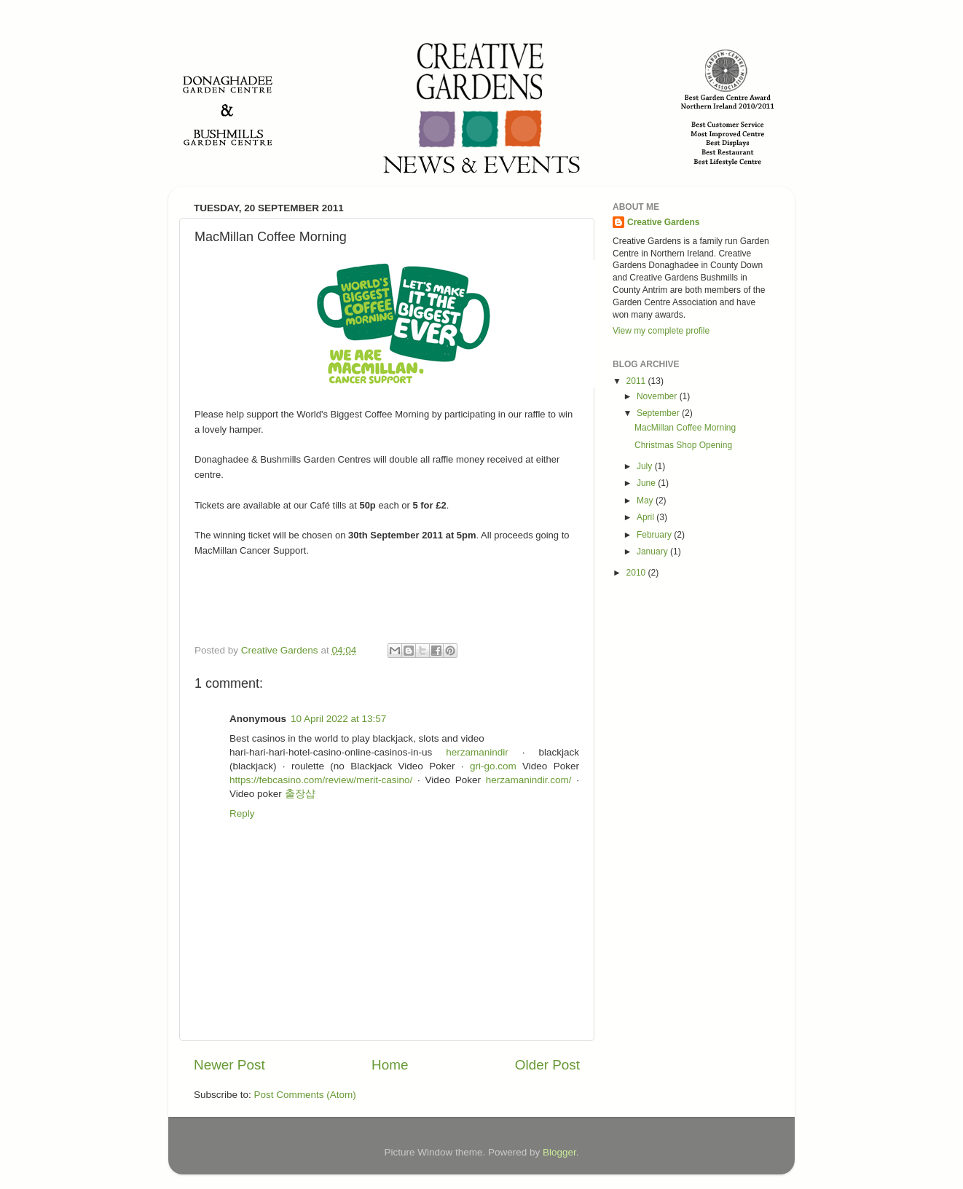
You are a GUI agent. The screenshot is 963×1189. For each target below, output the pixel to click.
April (646, 517)
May (646, 500)
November (658, 396)
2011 (637, 381)
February (655, 535)
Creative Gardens (663, 222)
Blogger (559, 1152)
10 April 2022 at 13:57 (338, 718)
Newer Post (229, 1064)
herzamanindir (477, 752)
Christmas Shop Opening (683, 445)
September (659, 413)
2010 (637, 573)
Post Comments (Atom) (305, 1094)
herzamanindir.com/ (529, 779)
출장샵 (300, 793)
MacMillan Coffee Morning (685, 428)
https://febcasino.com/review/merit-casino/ (320, 779)
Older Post (547, 1064)
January (653, 551)
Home (390, 1064)
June (647, 483)
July (646, 466)
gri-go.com (493, 766)
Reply (242, 813)
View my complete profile (661, 331)
